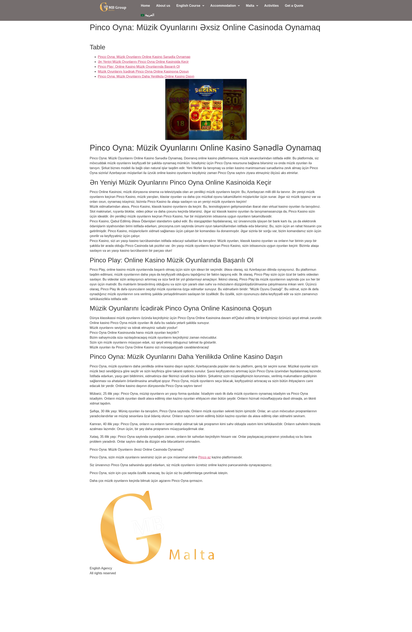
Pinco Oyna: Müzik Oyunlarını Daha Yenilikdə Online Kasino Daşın (146, 76)
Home (145, 5)
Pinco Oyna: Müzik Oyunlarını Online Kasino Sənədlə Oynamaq (144, 57)
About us (163, 5)
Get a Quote (294, 5)
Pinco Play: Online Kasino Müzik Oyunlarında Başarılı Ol (139, 66)
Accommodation (225, 5)
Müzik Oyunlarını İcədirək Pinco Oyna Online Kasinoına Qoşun (143, 71)
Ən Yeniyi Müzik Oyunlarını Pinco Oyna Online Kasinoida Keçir (143, 61)
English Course (190, 5)
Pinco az (204, 457)
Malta (252, 5)
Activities (271, 5)
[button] (190, 5)
